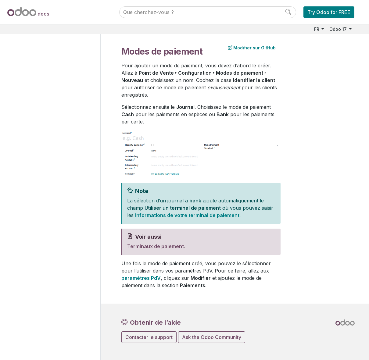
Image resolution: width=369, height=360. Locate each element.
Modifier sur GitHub (252, 47)
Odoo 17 (338, 29)
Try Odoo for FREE (328, 12)
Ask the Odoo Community (211, 337)
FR (317, 29)
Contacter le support (149, 337)
